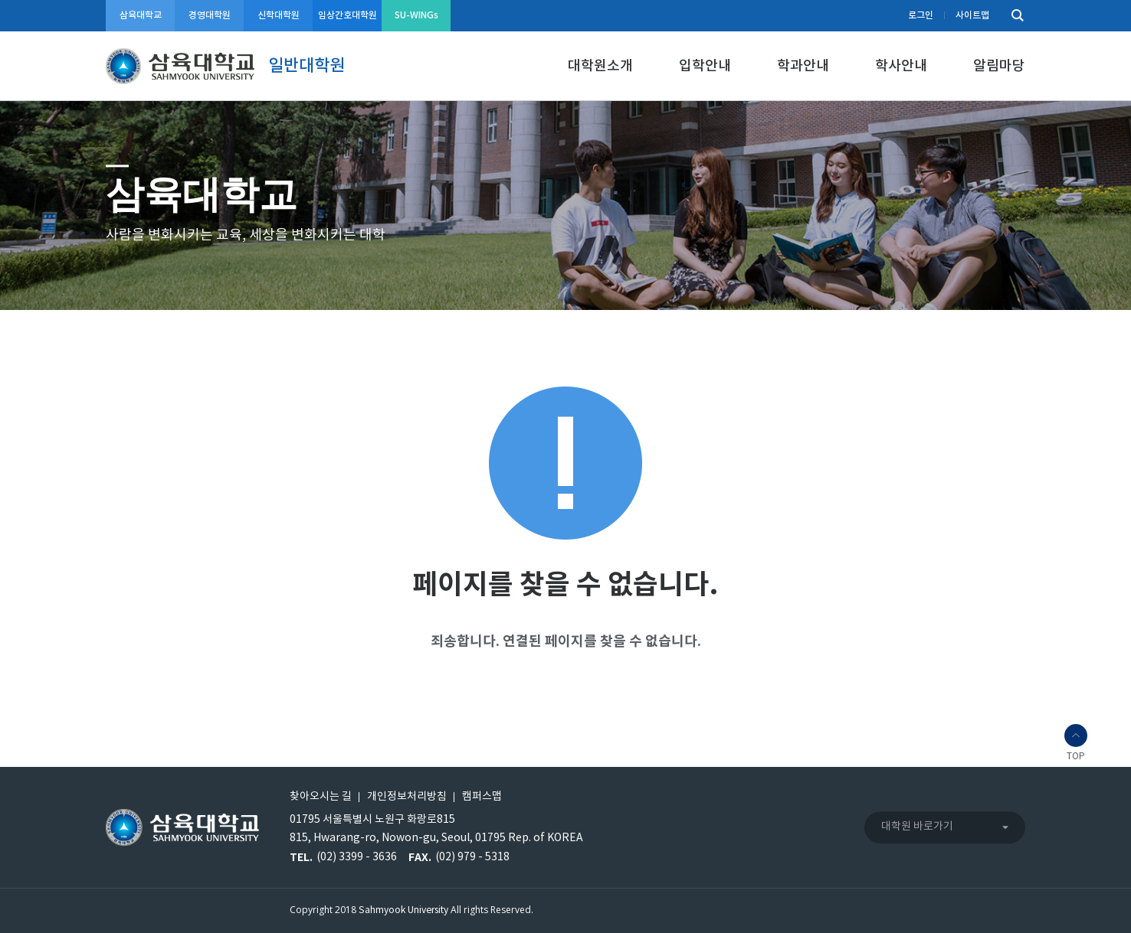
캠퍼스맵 (482, 797)
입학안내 (705, 66)
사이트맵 (972, 15)
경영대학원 (209, 15)
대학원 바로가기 (917, 826)
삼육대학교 (141, 15)
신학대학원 (278, 15)
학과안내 (803, 66)
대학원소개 (600, 66)
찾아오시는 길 (321, 797)
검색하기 (1013, 15)
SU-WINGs (416, 15)
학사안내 (901, 66)
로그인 (920, 15)
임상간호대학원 (347, 15)
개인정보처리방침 (407, 797)
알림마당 (999, 66)
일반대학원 (306, 66)
